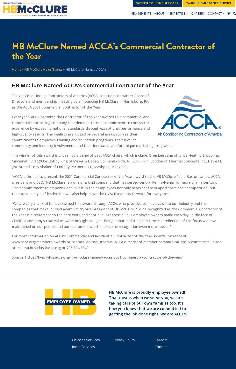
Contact (161, 346)
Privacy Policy (123, 340)
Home (16, 69)
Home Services (82, 346)
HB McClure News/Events (43, 69)
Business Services (85, 340)
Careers (161, 340)
